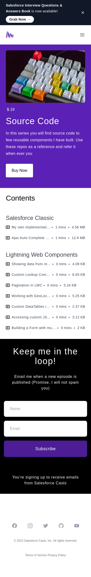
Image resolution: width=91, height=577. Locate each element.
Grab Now (20, 19)
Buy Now (19, 170)
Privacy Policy (57, 555)
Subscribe (45, 448)
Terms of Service (36, 555)
